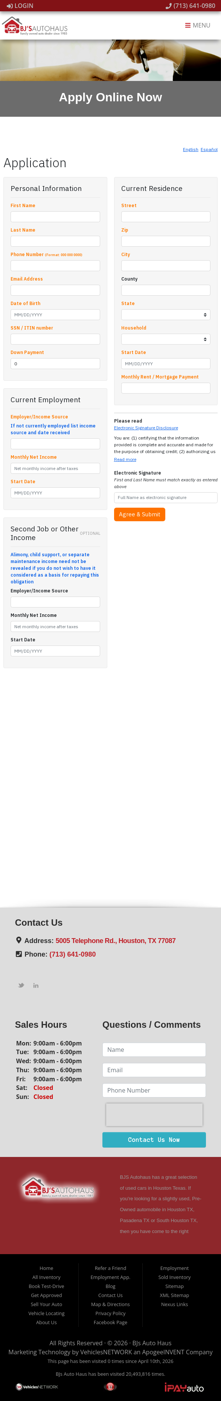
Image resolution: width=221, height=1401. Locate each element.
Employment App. (110, 1277)
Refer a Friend (111, 1268)
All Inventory (46, 1277)
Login (20, 6)
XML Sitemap (174, 1295)
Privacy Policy (111, 1313)
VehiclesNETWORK (106, 1352)
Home (46, 1268)
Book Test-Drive (46, 1286)
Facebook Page (110, 1322)
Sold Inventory (175, 1277)
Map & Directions (110, 1304)
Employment (174, 1268)
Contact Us (110, 1295)
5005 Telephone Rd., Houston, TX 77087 (116, 941)
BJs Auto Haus (152, 1343)
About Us (46, 1322)
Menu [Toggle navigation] (197, 25)
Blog (110, 1286)
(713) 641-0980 (190, 6)
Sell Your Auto (46, 1304)
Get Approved (46, 1295)
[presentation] (154, 1114)
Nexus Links (174, 1304)
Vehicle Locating (46, 1313)
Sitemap (174, 1286)
